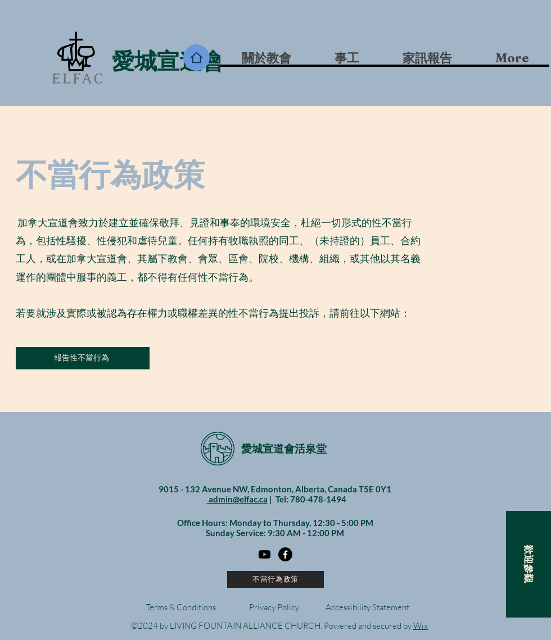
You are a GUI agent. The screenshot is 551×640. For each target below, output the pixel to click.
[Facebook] (285, 554)
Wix (420, 625)
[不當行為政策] (275, 579)
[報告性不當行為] (83, 358)
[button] (347, 58)
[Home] (196, 57)
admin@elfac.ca (237, 499)
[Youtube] (265, 554)
